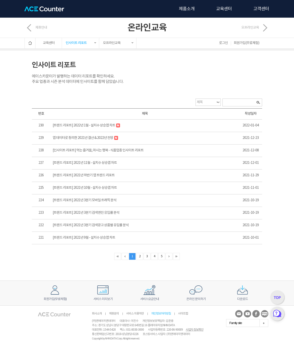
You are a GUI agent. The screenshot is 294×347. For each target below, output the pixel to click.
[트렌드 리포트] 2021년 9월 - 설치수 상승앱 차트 (84, 238)
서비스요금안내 (149, 299)
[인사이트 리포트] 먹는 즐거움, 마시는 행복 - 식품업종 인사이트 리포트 (98, 150)
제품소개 (187, 8)
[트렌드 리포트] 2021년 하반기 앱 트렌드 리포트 (84, 175)
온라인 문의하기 (196, 299)
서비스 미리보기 (103, 299)
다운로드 (242, 299)
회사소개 (97, 313)
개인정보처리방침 (161, 313)
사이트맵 (183, 313)
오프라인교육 (250, 28)
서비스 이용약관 (135, 313)
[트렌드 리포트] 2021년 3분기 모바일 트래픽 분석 (84, 200)
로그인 (223, 43)
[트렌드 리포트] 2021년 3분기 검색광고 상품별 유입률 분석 (91, 225)
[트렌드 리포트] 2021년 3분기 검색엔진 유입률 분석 (86, 213)
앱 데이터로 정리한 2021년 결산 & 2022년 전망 (85, 138)
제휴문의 (114, 313)
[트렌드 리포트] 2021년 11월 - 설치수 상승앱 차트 (85, 163)
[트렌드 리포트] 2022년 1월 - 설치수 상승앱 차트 (86, 125)
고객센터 (261, 8)
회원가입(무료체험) (246, 43)
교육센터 (224, 8)
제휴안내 (41, 28)
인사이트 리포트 (76, 43)
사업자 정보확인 (194, 329)
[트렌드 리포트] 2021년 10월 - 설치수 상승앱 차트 (85, 188)
